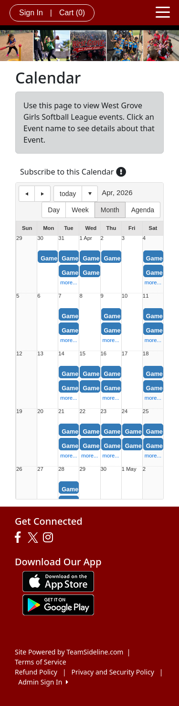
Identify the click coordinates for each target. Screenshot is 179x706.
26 (19, 469)
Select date (90, 194)
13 (40, 353)
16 (104, 353)
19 (19, 411)
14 (61, 353)
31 (61, 238)
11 (146, 296)
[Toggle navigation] (163, 11)
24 (125, 411)
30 (40, 238)
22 (82, 411)
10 (125, 296)
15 (82, 353)
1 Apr (85, 238)
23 (104, 411)
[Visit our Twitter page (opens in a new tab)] (34, 537)
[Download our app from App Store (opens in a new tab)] (58, 580)
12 (19, 353)
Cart (72, 13)
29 (19, 238)
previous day (27, 194)
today (68, 193)
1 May (129, 469)
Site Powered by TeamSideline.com (69, 651)
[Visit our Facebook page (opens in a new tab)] (20, 537)
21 (61, 411)
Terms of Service (40, 661)
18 (146, 353)
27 (40, 469)
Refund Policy (36, 671)
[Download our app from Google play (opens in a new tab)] (58, 604)
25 (146, 411)
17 (125, 353)
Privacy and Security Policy (113, 671)
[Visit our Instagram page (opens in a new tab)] (50, 537)
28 (61, 469)
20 (40, 411)
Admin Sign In (43, 681)
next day (42, 194)
